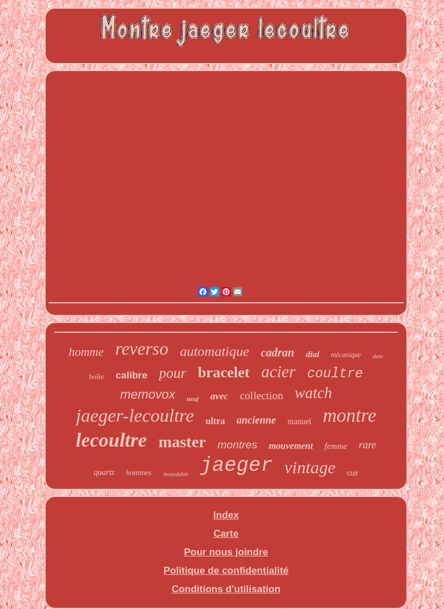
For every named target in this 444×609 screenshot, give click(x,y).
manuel (299, 421)
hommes (138, 472)
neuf (193, 398)
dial (312, 354)
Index (226, 515)
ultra (215, 421)
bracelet (224, 372)
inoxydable (175, 474)
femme (335, 446)
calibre (131, 375)
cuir (352, 473)
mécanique (346, 355)
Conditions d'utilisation (226, 589)
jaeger (236, 465)
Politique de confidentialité (226, 570)
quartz (104, 472)
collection (261, 395)
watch (313, 393)
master (182, 442)
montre (349, 415)
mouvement (291, 446)
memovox (147, 394)
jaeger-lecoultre (135, 415)
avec (219, 396)
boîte (96, 376)
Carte (225, 533)
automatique (214, 351)
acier (278, 371)
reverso (141, 349)
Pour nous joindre (226, 552)
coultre (335, 373)
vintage (309, 467)
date (377, 355)
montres (237, 445)
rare (367, 445)
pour (172, 373)
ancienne (256, 420)
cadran (277, 352)
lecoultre (111, 440)
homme (86, 352)
